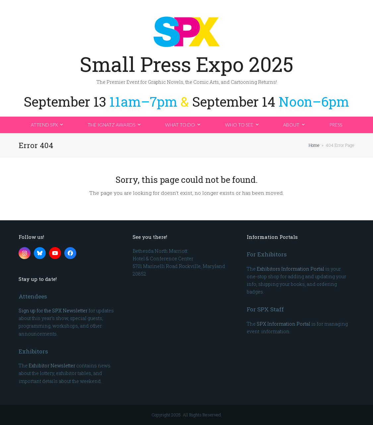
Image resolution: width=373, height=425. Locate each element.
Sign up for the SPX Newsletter (53, 310)
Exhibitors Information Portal (290, 269)
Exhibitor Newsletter (52, 365)
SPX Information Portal (283, 324)
